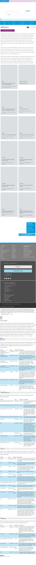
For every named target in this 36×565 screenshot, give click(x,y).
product (4, 157)
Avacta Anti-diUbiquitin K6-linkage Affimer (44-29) (8, 160)
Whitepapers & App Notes (5, 250)
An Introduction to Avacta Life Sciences (27, 134)
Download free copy (27, 234)
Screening (13, 21)
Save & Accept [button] (2, 555)
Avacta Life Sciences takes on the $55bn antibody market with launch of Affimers (26, 212)
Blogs (2, 254)
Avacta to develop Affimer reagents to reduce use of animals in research (9, 109)
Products (2, 257)
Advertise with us (13, 11)
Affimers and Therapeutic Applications (9, 134)
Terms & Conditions (7, 296)
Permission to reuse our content (29, 257)
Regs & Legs (14, 257)
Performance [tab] (1, 517)
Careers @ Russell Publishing (9, 295)
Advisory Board (26, 255)
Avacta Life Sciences (23, 83)
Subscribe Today (18, 271)
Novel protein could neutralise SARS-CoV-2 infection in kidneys (8, 84)
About (5, 293)
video (21, 107)
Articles (2, 247)
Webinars (2, 253)
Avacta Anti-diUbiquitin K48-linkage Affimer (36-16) (8, 186)
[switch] (0, 392)
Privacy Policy (6, 297)
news (3, 81)
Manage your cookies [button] (7, 300)
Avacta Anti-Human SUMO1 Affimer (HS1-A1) (26, 186)
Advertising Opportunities (28, 251)
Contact (18, 267)
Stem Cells (22, 21)
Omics (4, 23)
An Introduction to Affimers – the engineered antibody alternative (8, 211)
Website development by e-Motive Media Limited (7, 306)
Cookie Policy (6, 299)
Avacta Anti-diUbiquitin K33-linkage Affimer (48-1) (26, 160)
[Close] (1, 317)
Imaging (13, 23)
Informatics (22, 23)
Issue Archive (3, 258)
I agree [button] (12, 314)
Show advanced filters (7, 30)
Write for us (6, 263)
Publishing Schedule (27, 250)
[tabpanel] (18, 366)
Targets (4, 21)
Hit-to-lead (14, 251)
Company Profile (23, 81)
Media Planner (26, 248)
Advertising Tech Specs (28, 252)
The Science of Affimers (24, 109)
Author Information (27, 254)
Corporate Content (4, 251)
